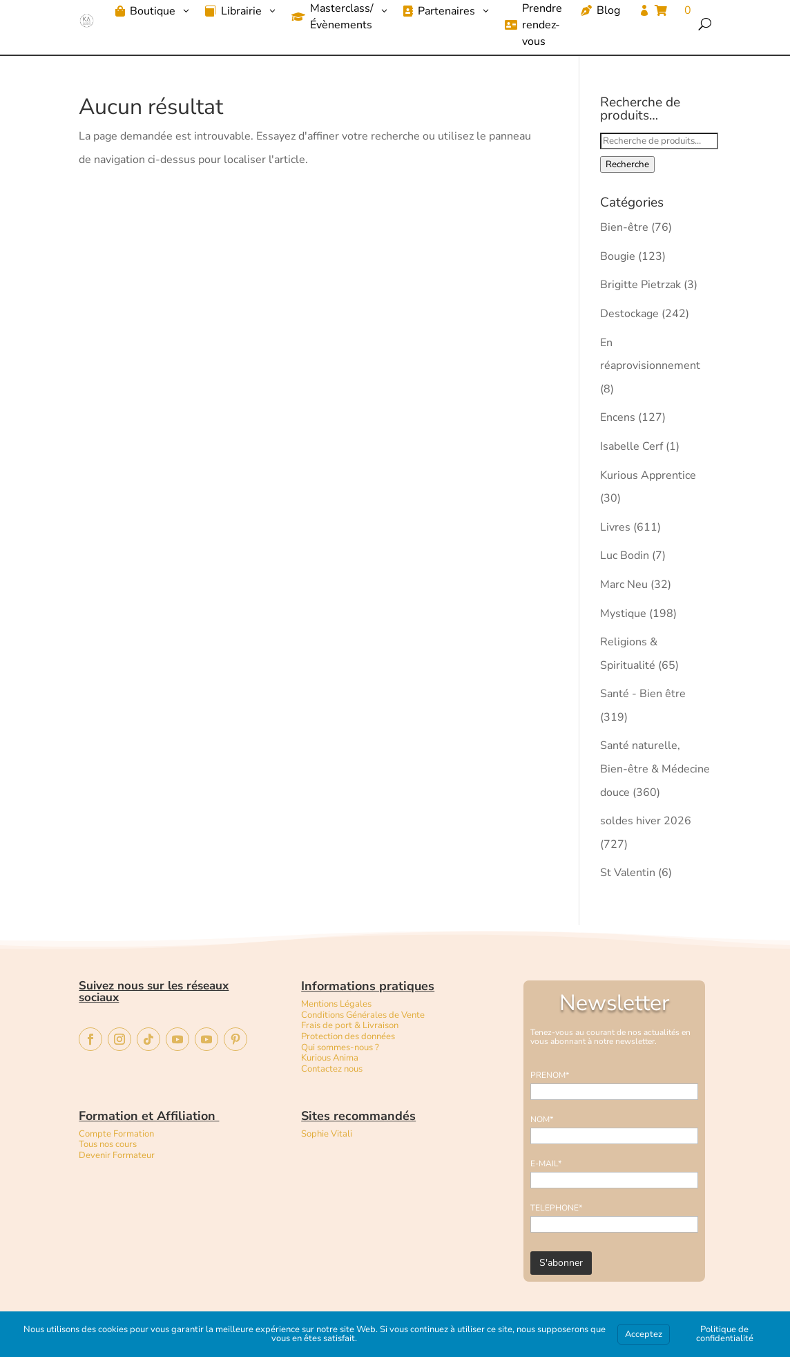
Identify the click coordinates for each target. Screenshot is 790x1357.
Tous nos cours (108, 1144)
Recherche (627, 164)
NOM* (541, 1119)
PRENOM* (549, 1075)
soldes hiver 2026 (645, 820)
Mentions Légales (336, 1004)
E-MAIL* (545, 1163)
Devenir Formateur (117, 1155)
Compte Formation (116, 1134)
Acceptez (643, 1334)
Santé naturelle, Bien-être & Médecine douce (655, 768)
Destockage (629, 313)
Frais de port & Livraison (349, 1025)
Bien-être (624, 227)
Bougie (617, 256)
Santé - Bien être (643, 693)
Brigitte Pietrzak (640, 284)
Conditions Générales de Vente (363, 1015)
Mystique (623, 613)
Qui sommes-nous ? (340, 1047)
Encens (617, 417)
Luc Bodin (624, 555)
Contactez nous (333, 1069)
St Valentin (627, 872)
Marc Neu (624, 584)
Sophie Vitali (326, 1134)
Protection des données (348, 1036)
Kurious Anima (329, 1058)
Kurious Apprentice (648, 475)
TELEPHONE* (556, 1207)
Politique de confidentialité (724, 1334)
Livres (615, 527)
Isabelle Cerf (631, 446)
